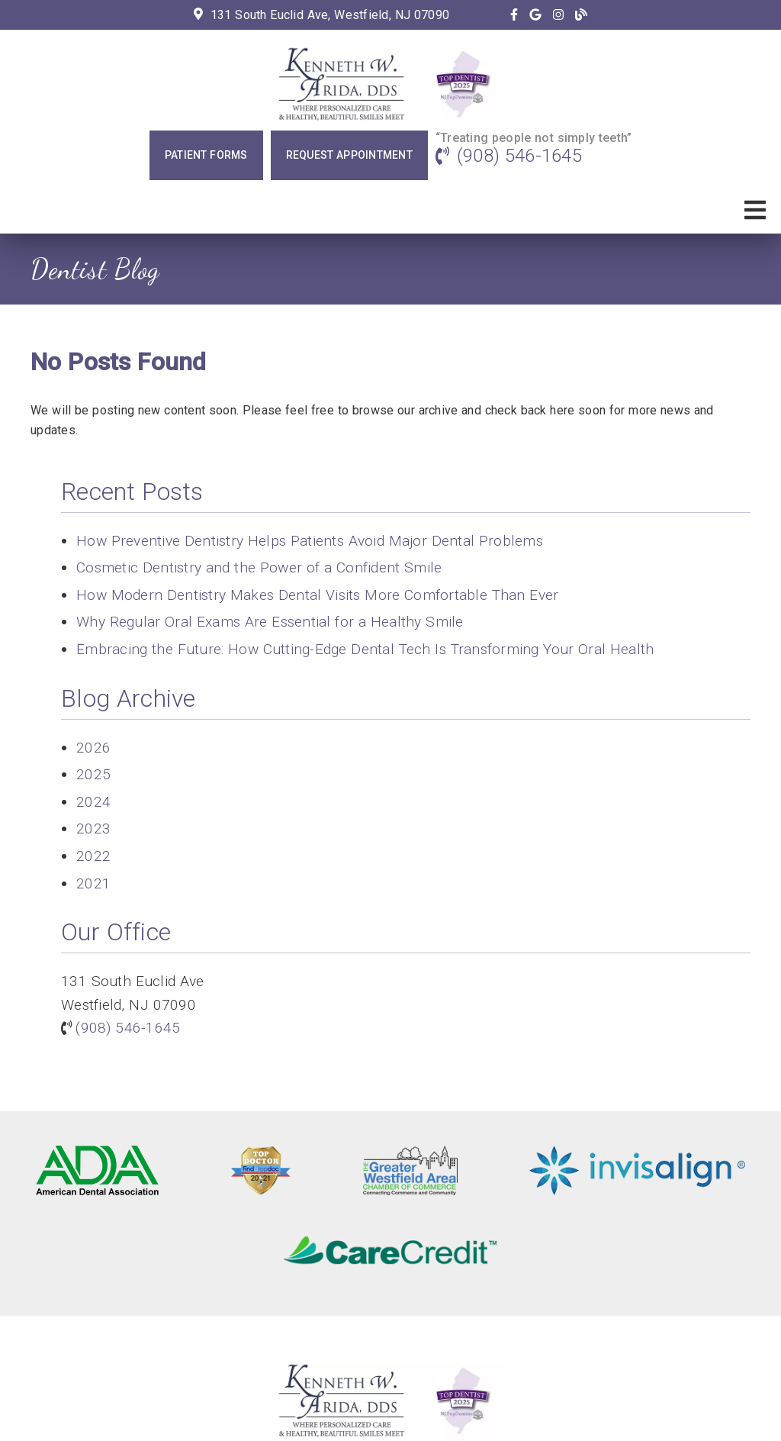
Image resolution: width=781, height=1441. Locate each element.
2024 (93, 802)
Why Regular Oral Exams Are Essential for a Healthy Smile (270, 621)
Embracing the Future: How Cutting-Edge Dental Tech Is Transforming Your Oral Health (365, 649)
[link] (514, 15)
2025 (93, 774)
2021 (93, 883)
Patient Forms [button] (206, 155)
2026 (93, 747)
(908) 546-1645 (519, 155)
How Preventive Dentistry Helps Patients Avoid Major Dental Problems (309, 541)
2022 (93, 856)
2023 (93, 828)
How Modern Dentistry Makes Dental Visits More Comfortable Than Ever (317, 595)
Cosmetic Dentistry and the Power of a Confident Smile (259, 567)
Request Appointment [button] (349, 155)
